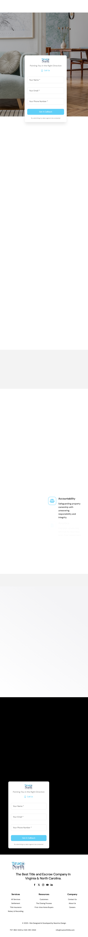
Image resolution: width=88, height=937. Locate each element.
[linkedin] (52, 885)
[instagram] (43, 885)
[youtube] (47, 885)
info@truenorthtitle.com (65, 930)
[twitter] (39, 885)
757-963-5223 (16, 930)
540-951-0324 (30, 930)
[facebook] (35, 885)
